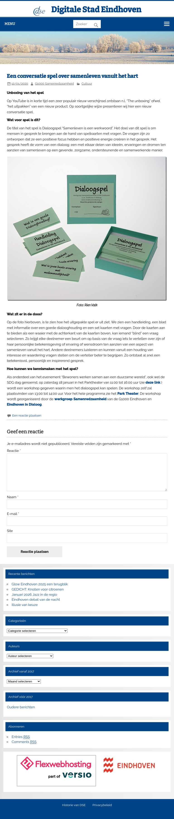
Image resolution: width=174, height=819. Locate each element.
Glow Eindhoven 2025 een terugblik (40, 584)
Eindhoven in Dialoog (24, 404)
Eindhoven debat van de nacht (36, 600)
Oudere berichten (21, 707)
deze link (152, 382)
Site (10, 531)
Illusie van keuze (25, 605)
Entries (21, 737)
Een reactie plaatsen (26, 415)
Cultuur (87, 83)
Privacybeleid (102, 805)
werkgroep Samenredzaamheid (80, 399)
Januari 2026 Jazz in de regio (34, 595)
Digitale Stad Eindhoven (96, 9)
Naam (12, 497)
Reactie (14, 451)
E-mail (13, 514)
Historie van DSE (74, 805)
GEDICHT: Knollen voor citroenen (38, 589)
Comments (24, 742)
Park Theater (127, 394)
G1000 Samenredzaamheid (54, 83)
